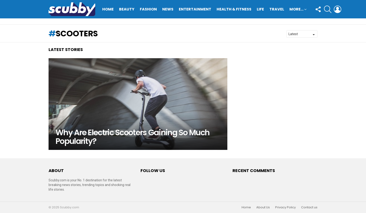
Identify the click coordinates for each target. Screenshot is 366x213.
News (167, 9)
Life (260, 9)
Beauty (126, 9)
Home (108, 9)
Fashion (148, 9)
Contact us (309, 207)
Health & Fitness (234, 9)
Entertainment (195, 9)
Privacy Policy (285, 207)
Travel (276, 9)
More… (296, 10)
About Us (263, 207)
